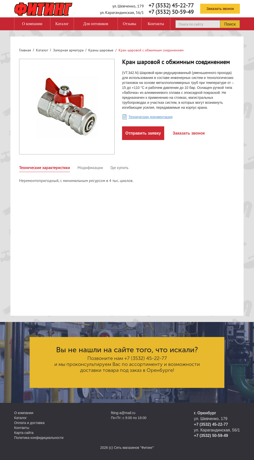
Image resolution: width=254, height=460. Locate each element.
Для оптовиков (95, 24)
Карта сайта (23, 433)
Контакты (156, 24)
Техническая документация (150, 117)
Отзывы (129, 24)
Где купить (119, 167)
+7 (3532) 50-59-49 (171, 11)
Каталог (62, 24)
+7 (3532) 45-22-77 (171, 5)
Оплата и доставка (29, 423)
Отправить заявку (143, 133)
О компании (32, 24)
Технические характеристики (44, 167)
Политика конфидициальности (39, 438)
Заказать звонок (220, 8)
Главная (25, 50)
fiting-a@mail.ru (123, 413)
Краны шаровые (100, 50)
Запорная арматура (68, 50)
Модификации (90, 167)
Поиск (230, 24)
